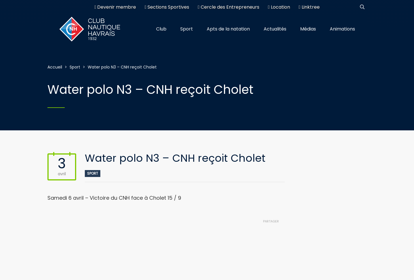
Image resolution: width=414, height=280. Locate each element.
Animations (342, 29)
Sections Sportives (167, 7)
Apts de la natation (228, 29)
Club (161, 29)
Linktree (309, 7)
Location (279, 7)
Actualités (275, 29)
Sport (186, 29)
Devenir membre (115, 7)
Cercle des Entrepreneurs (228, 7)
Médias (308, 29)
